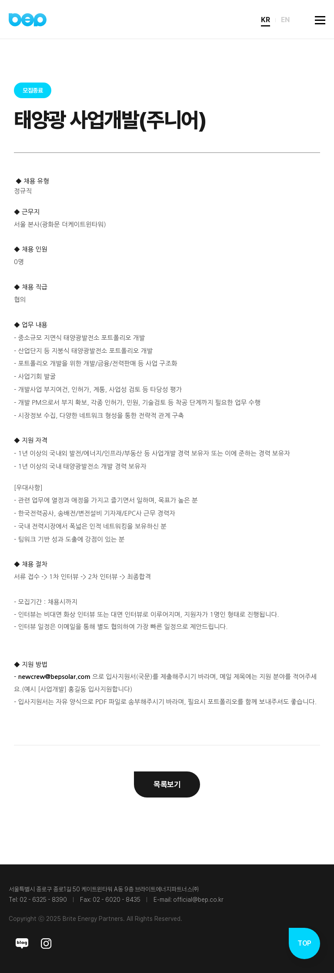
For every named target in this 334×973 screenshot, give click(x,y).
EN (285, 20)
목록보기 (167, 784)
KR (265, 20)
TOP (304, 943)
